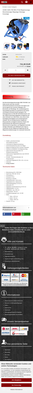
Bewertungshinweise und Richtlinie (14, 314)
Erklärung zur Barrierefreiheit (12, 261)
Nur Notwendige (16, 385)
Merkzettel (7, 352)
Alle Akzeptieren (16, 380)
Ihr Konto (7, 354)
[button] (7, 214)
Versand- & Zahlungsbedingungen (13, 303)
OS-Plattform (8, 359)
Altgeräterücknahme (10, 256)
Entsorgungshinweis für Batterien (13, 312)
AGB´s (6, 305)
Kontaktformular (9, 254)
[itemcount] (16, 70)
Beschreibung (8, 97)
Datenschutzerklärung (17, 376)
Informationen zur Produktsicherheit (9, 208)
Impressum (7, 310)
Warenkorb (7, 349)
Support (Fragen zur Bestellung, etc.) (14, 258)
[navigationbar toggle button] (31, 2)
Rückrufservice (8, 251)
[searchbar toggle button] (22, 2)
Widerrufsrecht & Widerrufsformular (14, 300)
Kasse (6, 357)
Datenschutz (8, 307)
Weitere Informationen (16, 389)
